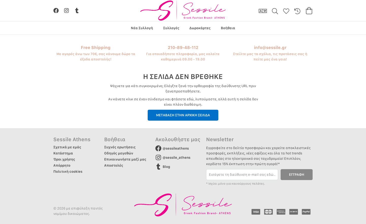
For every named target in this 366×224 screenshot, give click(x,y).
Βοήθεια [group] (228, 28)
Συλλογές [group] (171, 28)
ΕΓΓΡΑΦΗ (296, 174)
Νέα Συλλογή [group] (142, 28)
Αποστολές (113, 165)
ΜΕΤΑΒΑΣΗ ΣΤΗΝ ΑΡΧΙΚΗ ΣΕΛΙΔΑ (183, 115)
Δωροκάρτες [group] (200, 28)
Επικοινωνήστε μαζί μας (125, 159)
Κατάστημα (63, 153)
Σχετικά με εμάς (67, 147)
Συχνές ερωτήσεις (120, 147)
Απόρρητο (61, 165)
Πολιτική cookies (67, 171)
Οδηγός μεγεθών (118, 153)
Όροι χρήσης (64, 159)
